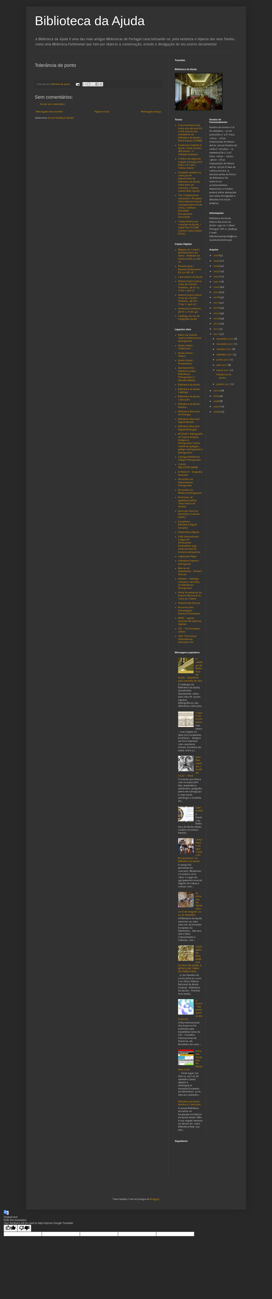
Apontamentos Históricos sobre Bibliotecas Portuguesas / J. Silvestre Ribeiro (187, 374)
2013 (216, 323)
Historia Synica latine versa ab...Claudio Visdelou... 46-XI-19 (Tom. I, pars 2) (189, 286)
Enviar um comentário (52, 104)
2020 (216, 287)
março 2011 (223, 370)
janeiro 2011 (223, 384)
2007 (216, 406)
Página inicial (102, 111)
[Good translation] (10, 1228)
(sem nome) (199, 809)
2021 (216, 281)
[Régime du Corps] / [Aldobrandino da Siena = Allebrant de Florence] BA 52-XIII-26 (189, 256)
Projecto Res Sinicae (189, 603)
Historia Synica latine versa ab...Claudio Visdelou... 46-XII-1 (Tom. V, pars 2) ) (189, 300)
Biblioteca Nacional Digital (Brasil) (188, 420)
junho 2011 (223, 359)
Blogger (154, 1199)
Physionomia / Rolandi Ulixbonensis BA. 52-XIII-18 (189, 269)
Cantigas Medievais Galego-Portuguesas (189, 458)
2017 (216, 302)
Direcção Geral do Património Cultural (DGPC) (188, 514)
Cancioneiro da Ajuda (190, 277)
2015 (216, 313)
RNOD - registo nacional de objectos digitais (189, 621)
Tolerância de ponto (223, 376)
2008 (216, 401)
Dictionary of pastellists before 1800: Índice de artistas (187, 502)
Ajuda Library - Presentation (186, 362)
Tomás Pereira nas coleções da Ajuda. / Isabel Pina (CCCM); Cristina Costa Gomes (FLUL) (190, 227)
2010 (216, 390)
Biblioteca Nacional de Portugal (188, 413)
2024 (216, 266)
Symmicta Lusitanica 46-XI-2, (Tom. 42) (189, 310)
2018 (216, 297)
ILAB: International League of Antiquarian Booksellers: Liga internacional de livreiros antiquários (189, 544)
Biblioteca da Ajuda (90, 21)
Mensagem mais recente (49, 111)
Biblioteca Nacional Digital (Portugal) (188, 428)
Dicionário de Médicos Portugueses (190, 491)
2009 (216, 396)
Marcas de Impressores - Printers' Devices (190, 571)
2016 (216, 308)
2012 (216, 329)
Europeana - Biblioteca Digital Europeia (187, 524)
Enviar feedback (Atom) (61, 118)
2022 (216, 276)
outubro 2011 (224, 349)
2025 (216, 260)
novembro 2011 (225, 344)
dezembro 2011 (225, 338)
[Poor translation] (24, 1228)
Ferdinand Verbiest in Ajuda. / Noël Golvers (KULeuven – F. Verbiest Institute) (190, 150)
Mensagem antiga (151, 111)
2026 (216, 255)
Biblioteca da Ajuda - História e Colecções (189, 1103)
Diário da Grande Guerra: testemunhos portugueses (189, 338)
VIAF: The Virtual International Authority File (187, 639)
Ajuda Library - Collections (186, 347)
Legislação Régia (187, 556)
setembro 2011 (224, 354)
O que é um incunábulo (199, 718)
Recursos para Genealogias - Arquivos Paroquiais (189, 610)
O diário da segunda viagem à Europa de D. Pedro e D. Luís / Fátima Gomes (190, 163)
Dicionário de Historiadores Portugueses (185, 482)
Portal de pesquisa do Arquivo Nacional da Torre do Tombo (190, 595)
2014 (216, 318)
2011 (216, 334)
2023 (216, 271)
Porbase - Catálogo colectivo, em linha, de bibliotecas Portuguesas (189, 583)
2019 (216, 292)
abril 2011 (222, 365)
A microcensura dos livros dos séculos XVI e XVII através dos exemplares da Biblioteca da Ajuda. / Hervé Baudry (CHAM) (190, 133)
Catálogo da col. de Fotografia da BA (189, 318)
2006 (216, 411)
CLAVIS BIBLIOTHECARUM (188, 466)
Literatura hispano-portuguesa (188, 562)
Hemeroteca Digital (188, 532)
